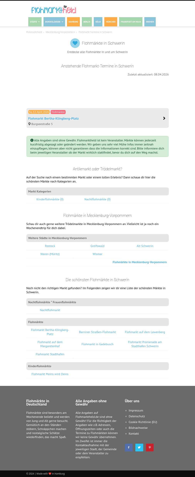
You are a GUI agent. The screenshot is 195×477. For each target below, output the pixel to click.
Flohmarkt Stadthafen (50, 354)
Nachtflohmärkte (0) (97, 199)
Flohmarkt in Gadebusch (98, 344)
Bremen (150, 21)
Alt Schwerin (145, 246)
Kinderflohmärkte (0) (50, 199)
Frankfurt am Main (131, 21)
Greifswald (97, 246)
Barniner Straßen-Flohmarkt (97, 332)
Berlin (87, 21)
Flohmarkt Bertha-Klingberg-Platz (50, 332)
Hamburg (73, 21)
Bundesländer (54, 21)
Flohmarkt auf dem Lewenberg (145, 332)
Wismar (97, 254)
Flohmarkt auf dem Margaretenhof (50, 344)
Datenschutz (137, 416)
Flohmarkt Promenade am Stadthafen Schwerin (145, 344)
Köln (97, 21)
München (110, 21)
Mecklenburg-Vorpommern (60, 32)
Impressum (136, 410)
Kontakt (134, 433)
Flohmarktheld (34, 32)
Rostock (50, 246)
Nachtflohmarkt (50, 310)
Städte (35, 21)
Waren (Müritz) (50, 254)
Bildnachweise (138, 428)
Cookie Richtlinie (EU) (143, 422)
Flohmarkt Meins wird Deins (50, 374)
